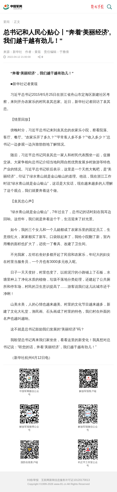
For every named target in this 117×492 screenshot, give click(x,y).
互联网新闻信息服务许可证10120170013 (65, 480)
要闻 (6, 22)
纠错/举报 (33, 480)
